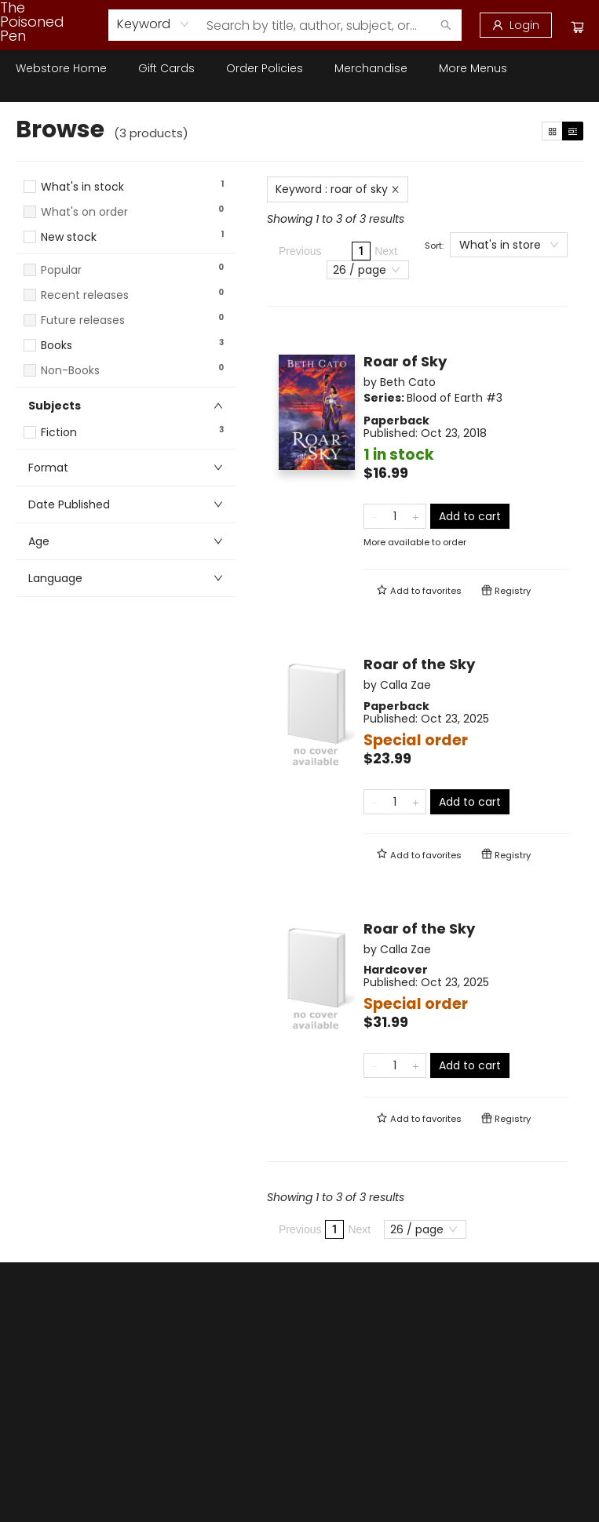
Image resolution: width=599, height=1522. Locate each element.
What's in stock (82, 187)
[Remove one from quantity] (374, 516)
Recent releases (85, 295)
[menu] (299, 68)
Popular (61, 270)
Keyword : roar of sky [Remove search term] (338, 189)
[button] (126, 251)
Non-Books (70, 370)
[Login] (516, 25)
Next (385, 251)
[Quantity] (395, 516)
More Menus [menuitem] (473, 68)
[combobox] (153, 24)
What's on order (84, 212)
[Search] (446, 25)
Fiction (59, 432)
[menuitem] (61, 68)
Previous (300, 251)
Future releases (83, 320)
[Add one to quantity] (416, 516)
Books (56, 345)
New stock (69, 237)
